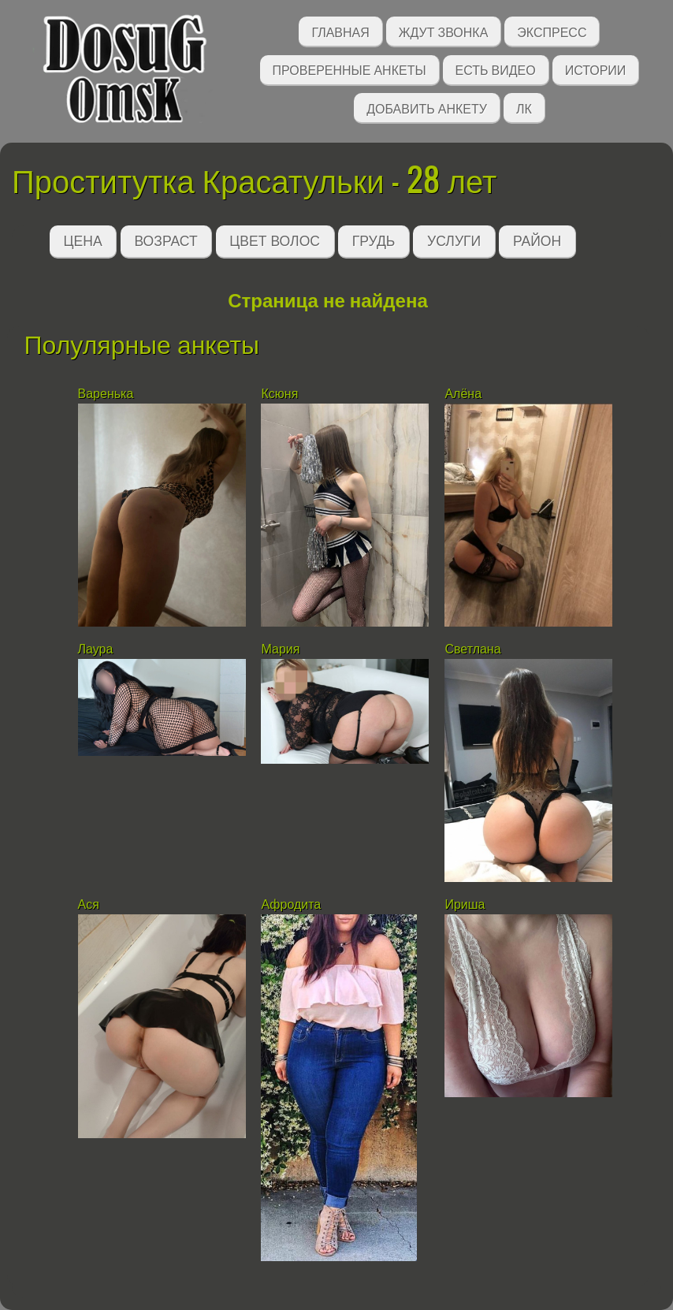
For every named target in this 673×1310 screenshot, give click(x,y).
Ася (88, 904)
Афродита (291, 904)
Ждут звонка (444, 31)
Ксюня (279, 393)
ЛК (524, 108)
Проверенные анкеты (349, 69)
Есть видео (495, 69)
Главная (340, 31)
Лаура (95, 649)
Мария (280, 649)
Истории (596, 69)
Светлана (472, 649)
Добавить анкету (426, 108)
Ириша (464, 904)
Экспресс (551, 31)
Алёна (463, 393)
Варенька (106, 393)
